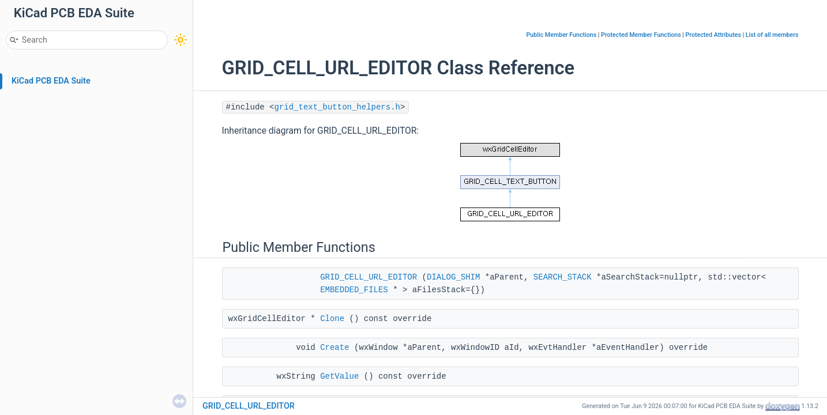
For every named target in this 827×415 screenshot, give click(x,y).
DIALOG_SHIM (453, 277)
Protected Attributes (713, 35)
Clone (332, 318)
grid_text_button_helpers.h (337, 107)
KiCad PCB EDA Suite (51, 81)
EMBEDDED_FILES (354, 290)
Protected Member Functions (641, 35)
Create (334, 347)
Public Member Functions (562, 35)
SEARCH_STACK (562, 277)
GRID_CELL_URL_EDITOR (368, 277)
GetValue (339, 376)
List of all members (772, 35)
